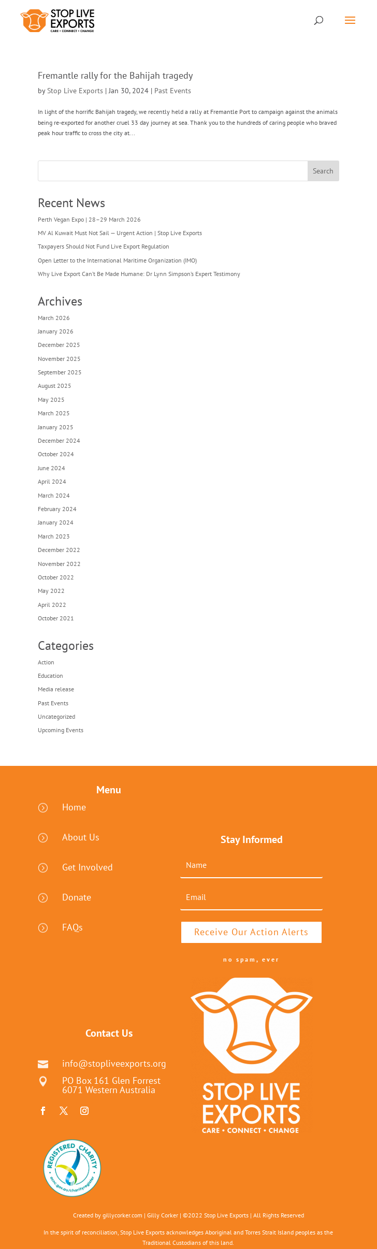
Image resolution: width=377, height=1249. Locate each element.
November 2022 (59, 564)
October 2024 (56, 454)
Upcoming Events (60, 730)
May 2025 (51, 399)
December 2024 (59, 440)
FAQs (72, 927)
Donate (76, 897)
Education (50, 675)
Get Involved (87, 867)
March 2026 (54, 318)
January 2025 (56, 427)
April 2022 (52, 604)
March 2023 (54, 536)
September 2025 (60, 372)
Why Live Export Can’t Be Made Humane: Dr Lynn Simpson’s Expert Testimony (139, 274)
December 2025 (59, 344)
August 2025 (54, 385)
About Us (80, 837)
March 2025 (54, 413)
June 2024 (51, 468)
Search (323, 171)
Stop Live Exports (75, 90)
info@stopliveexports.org (114, 1063)
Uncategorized (56, 716)
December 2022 (59, 550)
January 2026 (56, 331)
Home (74, 807)
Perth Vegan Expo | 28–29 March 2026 (89, 219)
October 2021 (56, 618)
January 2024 (56, 522)
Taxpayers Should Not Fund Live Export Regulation (103, 246)
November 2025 (59, 358)
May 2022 (51, 590)
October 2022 (56, 577)
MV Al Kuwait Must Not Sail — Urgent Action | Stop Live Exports (120, 233)
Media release (56, 689)
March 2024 (54, 495)
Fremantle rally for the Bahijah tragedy (115, 75)
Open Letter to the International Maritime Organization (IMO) (117, 260)
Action (46, 662)
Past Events (172, 90)
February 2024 (57, 509)
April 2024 (52, 481)
